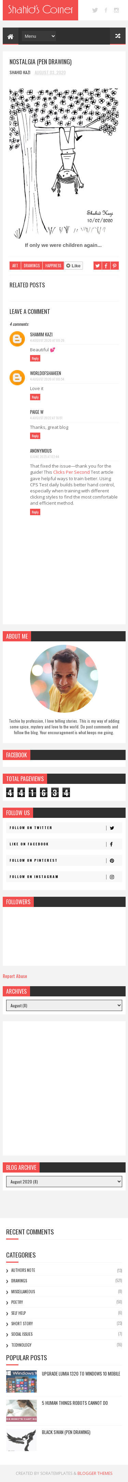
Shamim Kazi (41, 334)
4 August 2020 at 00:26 (47, 340)
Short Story (22, 1323)
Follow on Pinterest (66, 860)
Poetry (17, 1302)
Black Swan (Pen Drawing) (66, 1432)
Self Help (18, 1313)
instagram (116, 10)
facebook (106, 10)
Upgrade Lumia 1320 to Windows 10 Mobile (81, 1373)
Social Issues (21, 1334)
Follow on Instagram (66, 876)
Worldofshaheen (45, 373)
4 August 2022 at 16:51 (46, 417)
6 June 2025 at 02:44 (44, 456)
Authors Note (23, 1270)
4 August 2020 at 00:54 (47, 379)
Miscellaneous (23, 1291)
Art (15, 265)
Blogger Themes (94, 1473)
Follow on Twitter (66, 827)
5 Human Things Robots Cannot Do (75, 1402)
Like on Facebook (66, 844)
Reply (35, 358)
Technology (21, 1345)
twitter (95, 10)
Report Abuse (15, 975)
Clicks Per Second (71, 472)
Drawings (32, 265)
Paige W (36, 411)
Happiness (53, 265)
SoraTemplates (56, 1473)
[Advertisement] (64, 1088)
